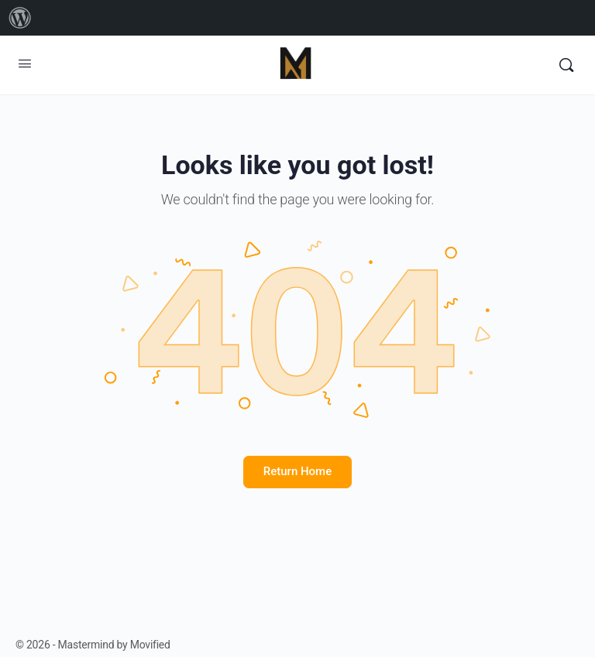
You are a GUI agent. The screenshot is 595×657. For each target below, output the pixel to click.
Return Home (297, 471)
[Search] (566, 65)
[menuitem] (20, 18)
